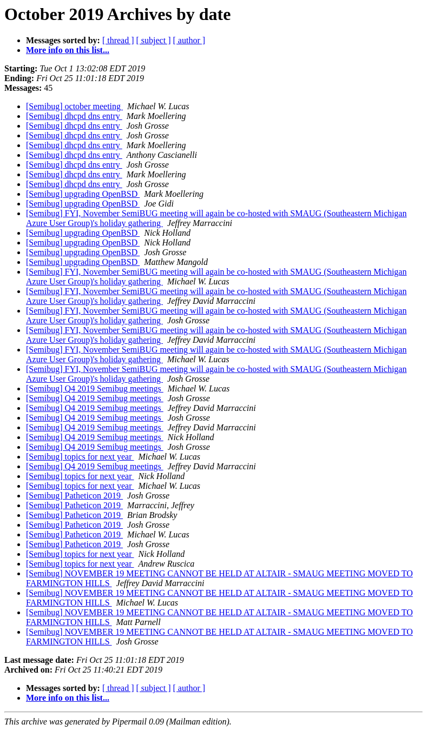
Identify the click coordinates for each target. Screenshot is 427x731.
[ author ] (189, 40)
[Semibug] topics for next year (80, 456)
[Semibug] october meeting (74, 106)
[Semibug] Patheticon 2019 (74, 495)
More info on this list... (67, 50)
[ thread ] (118, 40)
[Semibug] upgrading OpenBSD (83, 193)
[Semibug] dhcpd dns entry (74, 116)
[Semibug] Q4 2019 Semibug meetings (94, 388)
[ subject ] (153, 40)
